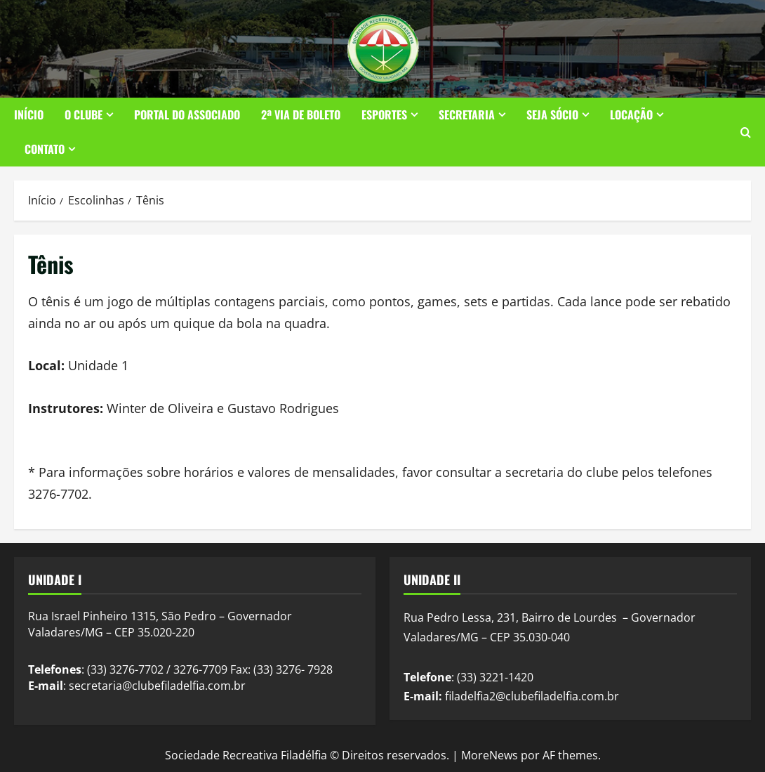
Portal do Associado (187, 114)
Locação (631, 114)
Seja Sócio (552, 114)
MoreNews (489, 755)
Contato (45, 148)
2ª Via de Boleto (300, 114)
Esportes (384, 114)
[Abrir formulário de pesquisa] (745, 132)
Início (29, 114)
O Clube (83, 114)
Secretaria (467, 114)
